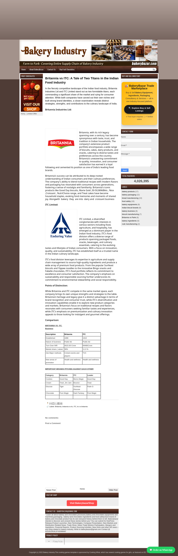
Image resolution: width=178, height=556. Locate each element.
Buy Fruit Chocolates (67, 69)
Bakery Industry (49, 552)
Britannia (58, 406)
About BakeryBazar (36, 69)
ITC (75, 406)
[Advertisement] (66, 19)
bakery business (128, 211)
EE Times (147, 552)
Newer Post (51, 490)
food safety (126, 201)
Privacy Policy (57, 541)
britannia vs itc (67, 406)
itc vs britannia (82, 406)
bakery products (128, 191)
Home (23, 69)
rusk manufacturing (129, 224)
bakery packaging (129, 195)
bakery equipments (129, 204)
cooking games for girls (123, 552)
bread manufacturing (130, 198)
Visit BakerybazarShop (82, 503)
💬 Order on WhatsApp (160, 550)
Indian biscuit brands (130, 208)
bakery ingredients (129, 221)
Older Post (113, 490)
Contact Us (51, 69)
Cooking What (94, 552)
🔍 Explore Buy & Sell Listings (139, 109)
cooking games (64, 552)
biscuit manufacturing (130, 214)
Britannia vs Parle (129, 217)
